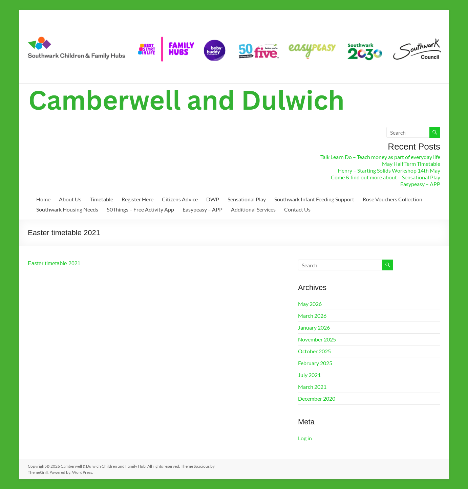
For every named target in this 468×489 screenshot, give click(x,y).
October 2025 (314, 351)
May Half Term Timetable (411, 163)
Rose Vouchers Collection (392, 199)
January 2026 (314, 327)
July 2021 (309, 375)
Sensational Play (247, 199)
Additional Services (253, 209)
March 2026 (312, 315)
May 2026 (310, 304)
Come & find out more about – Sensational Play (385, 177)
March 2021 (312, 386)
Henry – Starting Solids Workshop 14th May (389, 170)
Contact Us (297, 209)
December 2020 (316, 398)
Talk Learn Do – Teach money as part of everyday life (380, 157)
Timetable (101, 199)
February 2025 (315, 363)
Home (43, 199)
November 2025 (317, 339)
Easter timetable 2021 (54, 263)
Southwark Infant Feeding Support (314, 199)
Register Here (137, 199)
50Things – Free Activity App (140, 209)
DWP (212, 199)
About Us (70, 199)
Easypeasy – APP (420, 184)
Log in (305, 438)
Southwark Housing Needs (67, 209)
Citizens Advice (180, 199)
